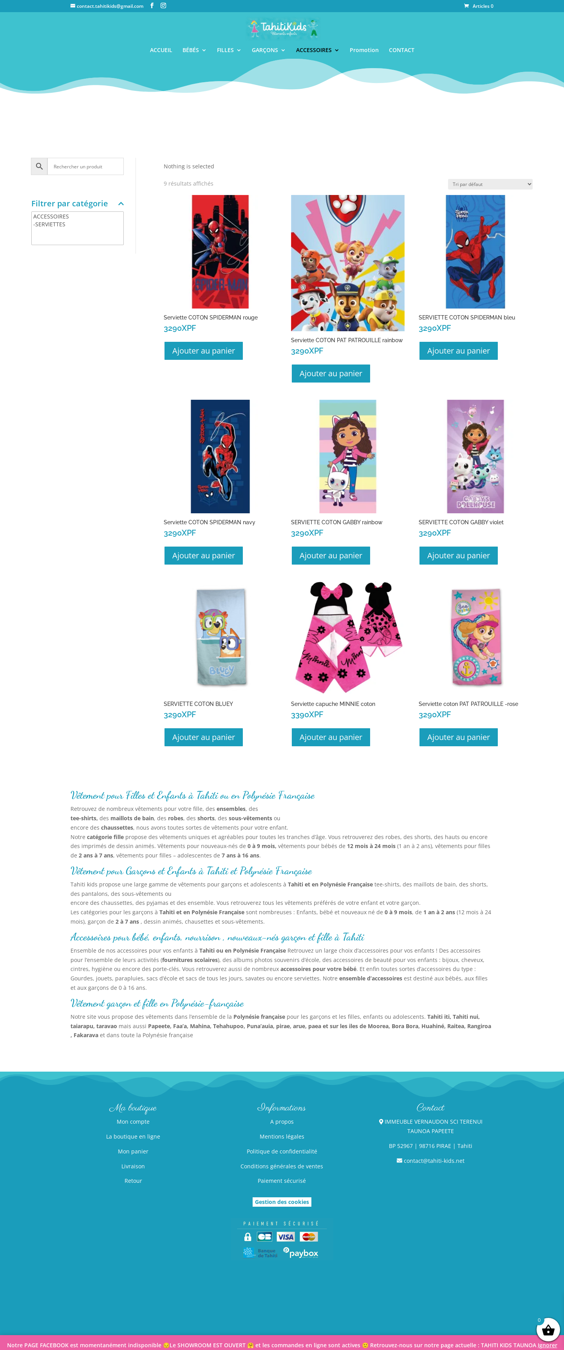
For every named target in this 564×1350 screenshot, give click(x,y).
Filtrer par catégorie (77, 204)
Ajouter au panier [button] (203, 350)
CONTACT (401, 50)
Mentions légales (282, 1136)
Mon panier (133, 1151)
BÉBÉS (191, 50)
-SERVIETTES (78, 224)
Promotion (364, 50)
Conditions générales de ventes (281, 1166)
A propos (282, 1121)
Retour (133, 1180)
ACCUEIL (161, 50)
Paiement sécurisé (282, 1180)
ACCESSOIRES (314, 50)
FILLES (225, 50)
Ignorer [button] (547, 1345)
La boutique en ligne (133, 1136)
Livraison (133, 1166)
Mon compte (133, 1121)
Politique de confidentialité (282, 1151)
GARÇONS (265, 50)
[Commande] (490, 184)
